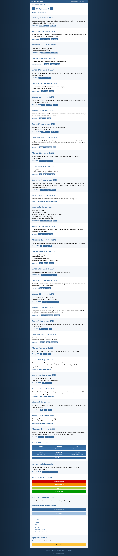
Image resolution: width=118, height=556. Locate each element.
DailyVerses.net (35, 4)
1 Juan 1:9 (35, 234)
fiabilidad (43, 39)
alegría (46, 91)
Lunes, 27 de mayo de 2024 (43, 70)
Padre (48, 39)
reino (41, 410)
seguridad (53, 64)
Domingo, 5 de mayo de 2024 (44, 375)
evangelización (48, 147)
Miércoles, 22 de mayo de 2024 (44, 137)
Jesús (47, 25)
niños (50, 410)
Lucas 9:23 (35, 77)
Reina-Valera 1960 (42, 12)
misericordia (49, 220)
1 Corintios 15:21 (36, 472)
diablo (45, 354)
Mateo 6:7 (35, 505)
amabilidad (41, 25)
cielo (47, 189)
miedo (50, 383)
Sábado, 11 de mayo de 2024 (43, 294)
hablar (41, 263)
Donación (59, 545)
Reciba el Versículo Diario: (42, 477)
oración (45, 245)
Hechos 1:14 (35, 288)
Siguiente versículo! (59, 509)
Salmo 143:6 (35, 342)
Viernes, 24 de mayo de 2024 (44, 110)
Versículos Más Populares (42, 532)
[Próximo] (51, 8)
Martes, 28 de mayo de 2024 (43, 58)
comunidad (52, 25)
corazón (51, 91)
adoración (44, 274)
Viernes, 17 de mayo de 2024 (44, 207)
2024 (45, 4)
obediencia (41, 77)
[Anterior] (33, 8)
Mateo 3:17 (35, 161)
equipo (52, 174)
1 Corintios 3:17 (36, 105)
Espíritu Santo (42, 201)
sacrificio (56, 52)
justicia (50, 52)
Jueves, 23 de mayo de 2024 (43, 124)
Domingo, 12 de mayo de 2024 (44, 280)
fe (41, 245)
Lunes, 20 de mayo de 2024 (43, 166)
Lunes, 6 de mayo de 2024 (42, 359)
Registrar (82, 1)
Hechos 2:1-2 (35, 190)
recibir (50, 245)
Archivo (41, 4)
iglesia (43, 104)
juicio (48, 131)
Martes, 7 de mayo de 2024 (43, 348)
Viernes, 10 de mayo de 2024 (44, 307)
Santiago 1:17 (36, 39)
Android (59, 488)
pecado (54, 201)
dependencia (46, 174)
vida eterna (41, 437)
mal (52, 234)
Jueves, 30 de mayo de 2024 (43, 31)
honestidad (44, 52)
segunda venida (49, 315)
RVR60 (35, 12)
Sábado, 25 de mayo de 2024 (43, 97)
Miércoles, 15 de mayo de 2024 (44, 240)
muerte (48, 471)
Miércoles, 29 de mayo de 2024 (44, 45)
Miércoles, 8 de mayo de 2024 (44, 334)
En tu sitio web (59, 491)
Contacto (59, 550)
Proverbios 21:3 (36, 52)
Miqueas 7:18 (36, 220)
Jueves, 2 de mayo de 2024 (43, 415)
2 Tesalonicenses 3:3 (37, 64)
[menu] (86, 2)
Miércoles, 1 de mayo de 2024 (44, 429)
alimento (52, 437)
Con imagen (59, 513)
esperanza (50, 301)
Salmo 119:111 (36, 91)
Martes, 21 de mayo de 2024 (43, 153)
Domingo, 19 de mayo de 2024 (44, 180)
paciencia (56, 301)
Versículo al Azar (74, 1)
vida (40, 174)
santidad (55, 104)
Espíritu (42, 189)
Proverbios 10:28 (36, 302)
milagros (41, 328)
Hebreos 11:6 (35, 396)
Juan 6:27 (34, 437)
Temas (67, 1)
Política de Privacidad (67, 550)
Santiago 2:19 (36, 354)
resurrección (55, 471)
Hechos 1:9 (35, 329)
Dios (45, 118)
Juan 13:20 (35, 25)
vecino (49, 118)
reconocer (50, 160)
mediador (49, 201)
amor (41, 118)
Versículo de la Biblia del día (43, 464)
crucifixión (48, 77)
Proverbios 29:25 (36, 383)
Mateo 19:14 (35, 410)
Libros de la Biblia (40, 529)
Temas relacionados (40, 442)
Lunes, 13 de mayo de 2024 (43, 269)
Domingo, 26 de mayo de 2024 (44, 83)
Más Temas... (59, 458)
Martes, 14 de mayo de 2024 (43, 251)
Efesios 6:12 (35, 369)
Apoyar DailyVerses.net (41, 537)
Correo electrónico (59, 484)
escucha (41, 147)
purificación (46, 234)
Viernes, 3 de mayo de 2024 (43, 402)
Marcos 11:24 (35, 246)
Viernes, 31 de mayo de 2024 (44, 18)
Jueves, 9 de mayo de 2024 (43, 321)
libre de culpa (54, 39)
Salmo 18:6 (35, 263)
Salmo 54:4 (35, 174)
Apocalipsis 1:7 (36, 315)
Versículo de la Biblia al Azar (43, 497)
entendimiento (54, 131)
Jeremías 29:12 (36, 274)
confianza (45, 383)
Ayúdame (34, 541)
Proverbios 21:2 (36, 132)
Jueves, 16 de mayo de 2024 (43, 226)
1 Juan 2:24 (35, 147)
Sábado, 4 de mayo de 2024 (43, 388)
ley (42, 91)
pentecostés (52, 189)
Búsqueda (38, 525)
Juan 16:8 (34, 201)
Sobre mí (48, 550)
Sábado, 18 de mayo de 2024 (43, 195)
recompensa (51, 396)
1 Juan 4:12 (35, 118)
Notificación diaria (59, 481)
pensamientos (52, 505)
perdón (55, 220)
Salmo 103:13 (36, 423)
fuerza (58, 64)
